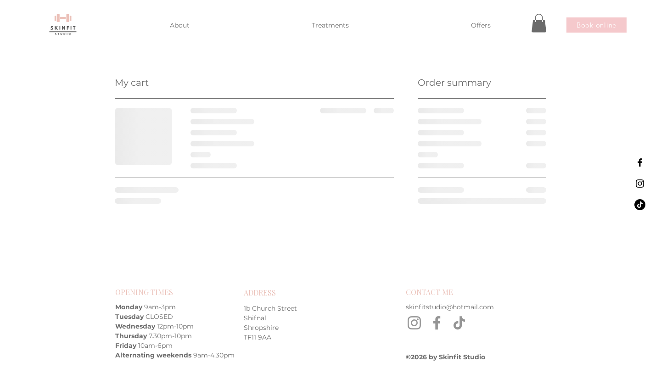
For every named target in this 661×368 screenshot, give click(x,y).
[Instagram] (414, 323)
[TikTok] (459, 323)
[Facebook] (437, 323)
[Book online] (596, 25)
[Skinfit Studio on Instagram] (639, 183)
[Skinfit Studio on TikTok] (639, 204)
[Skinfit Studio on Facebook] (639, 162)
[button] (539, 23)
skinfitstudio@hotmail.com (450, 307)
